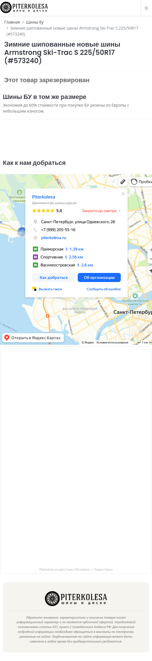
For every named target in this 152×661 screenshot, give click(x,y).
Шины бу (35, 22)
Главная (12, 22)
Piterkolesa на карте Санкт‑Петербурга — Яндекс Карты (76, 569)
